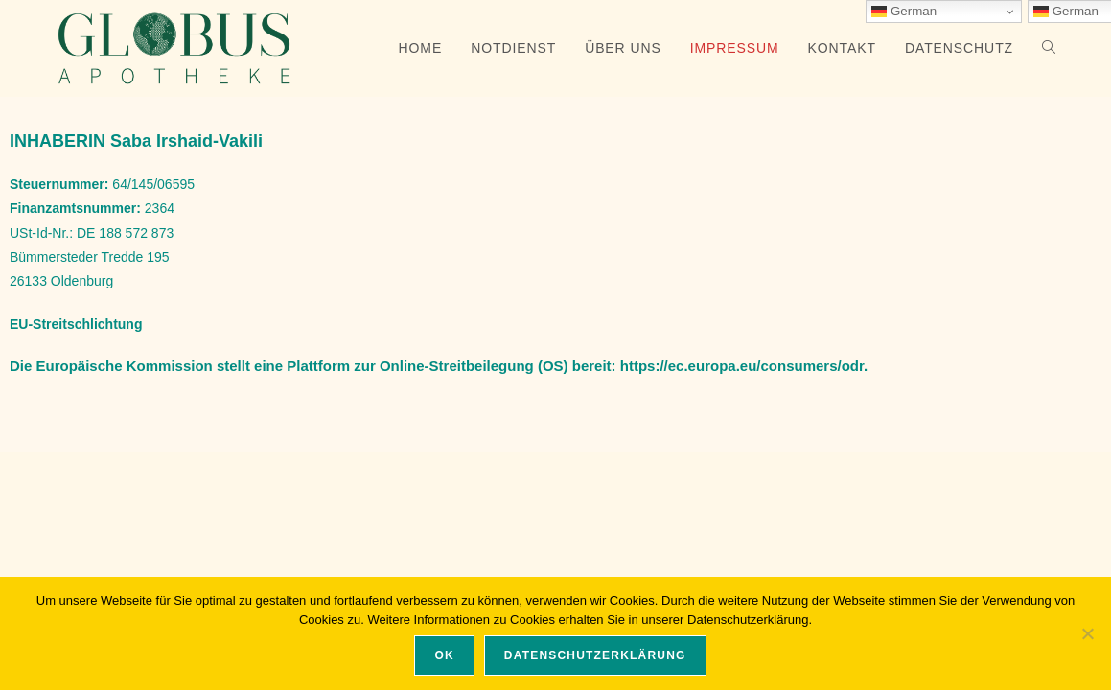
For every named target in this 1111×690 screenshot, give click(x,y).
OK (443, 655)
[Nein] (1087, 633)
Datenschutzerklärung (595, 655)
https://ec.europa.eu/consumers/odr (742, 365)
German (904, 11)
